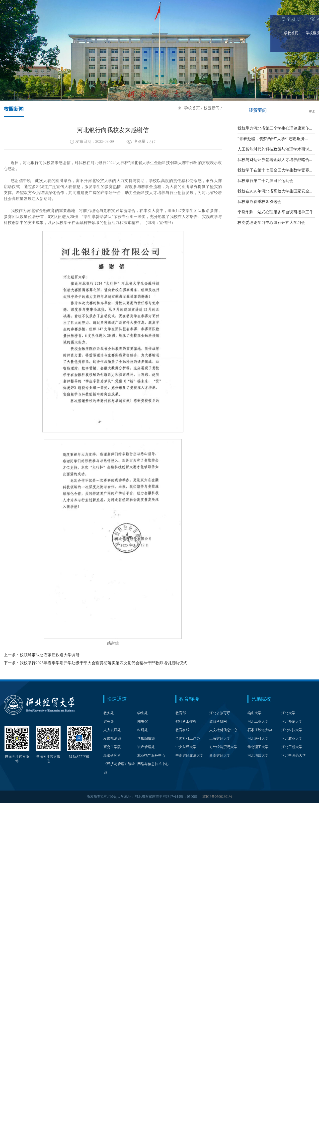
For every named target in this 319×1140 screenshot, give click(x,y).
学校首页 (21, 18)
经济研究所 (112, 755)
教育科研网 (218, 721)
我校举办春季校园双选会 (259, 201)
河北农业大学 (291, 738)
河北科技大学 (291, 730)
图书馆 (142, 721)
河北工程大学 (291, 747)
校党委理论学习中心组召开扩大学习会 (271, 222)
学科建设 (107, 18)
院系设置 (64, 18)
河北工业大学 (257, 721)
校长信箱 (81, 4)
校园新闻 (212, 109)
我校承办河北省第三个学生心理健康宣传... (275, 128)
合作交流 (256, 18)
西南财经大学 (219, 755)
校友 (279, 4)
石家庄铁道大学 (259, 730)
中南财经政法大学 (189, 755)
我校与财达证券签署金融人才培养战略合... (275, 160)
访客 (294, 4)
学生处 (142, 713)
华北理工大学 (257, 747)
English (119, 4)
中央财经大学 (185, 747)
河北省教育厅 (219, 713)
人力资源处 (112, 730)
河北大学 (288, 713)
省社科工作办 (185, 721)
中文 (106, 4)
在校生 (242, 4)
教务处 (108, 713)
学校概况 (42, 18)
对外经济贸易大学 (223, 747)
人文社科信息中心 (223, 730)
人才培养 (86, 18)
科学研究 (235, 18)
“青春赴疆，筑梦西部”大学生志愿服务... (273, 139)
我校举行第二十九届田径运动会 (265, 180)
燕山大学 (254, 713)
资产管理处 (146, 747)
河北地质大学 (257, 755)
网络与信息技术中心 (153, 764)
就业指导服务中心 (151, 755)
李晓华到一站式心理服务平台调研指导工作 (275, 212)
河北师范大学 (291, 721)
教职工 (261, 4)
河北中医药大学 (293, 755)
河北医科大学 (257, 738)
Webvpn (52, 4)
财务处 (108, 721)
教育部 (180, 713)
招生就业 (213, 18)
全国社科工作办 (187, 738)
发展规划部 (112, 738)
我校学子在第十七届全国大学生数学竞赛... (275, 170)
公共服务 (278, 18)
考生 (226, 4)
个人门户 (23, 4)
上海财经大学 (219, 738)
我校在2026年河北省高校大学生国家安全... (275, 191)
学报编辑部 (146, 738)
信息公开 (300, 18)
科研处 (142, 730)
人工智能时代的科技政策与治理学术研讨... (275, 149)
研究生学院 (112, 747)
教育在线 (182, 730)
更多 (312, 112)
